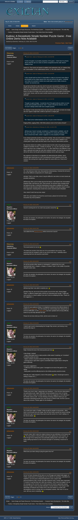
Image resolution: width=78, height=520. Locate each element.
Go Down (8, 48)
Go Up (7, 497)
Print (70, 48)
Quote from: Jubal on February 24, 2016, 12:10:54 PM (40, 57)
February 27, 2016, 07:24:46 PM (30, 323)
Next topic (69, 43)
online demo (42, 310)
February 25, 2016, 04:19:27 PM (30, 228)
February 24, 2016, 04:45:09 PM (30, 167)
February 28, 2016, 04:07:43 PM (30, 346)
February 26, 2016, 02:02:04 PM (30, 304)
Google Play (33, 309)
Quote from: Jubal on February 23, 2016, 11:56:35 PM (40, 116)
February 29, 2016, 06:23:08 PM (30, 448)
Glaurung (10, 53)
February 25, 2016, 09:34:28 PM (30, 261)
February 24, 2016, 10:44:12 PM (30, 204)
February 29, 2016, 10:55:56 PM (30, 472)
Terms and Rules (65, 518)
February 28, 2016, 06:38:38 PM (30, 407)
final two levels (38, 231)
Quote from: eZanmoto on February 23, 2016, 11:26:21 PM (41, 127)
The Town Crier (69, 21)
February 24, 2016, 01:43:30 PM (30, 53)
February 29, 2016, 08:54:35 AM (31, 431)
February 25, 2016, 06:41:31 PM (30, 244)
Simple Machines (17, 518)
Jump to (48, 507)
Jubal (9, 205)
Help (59, 518)
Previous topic (59, 43)
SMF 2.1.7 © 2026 (8, 518)
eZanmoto (10, 168)
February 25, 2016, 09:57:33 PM (30, 285)
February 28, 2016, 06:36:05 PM (30, 388)
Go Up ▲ (72, 518)
